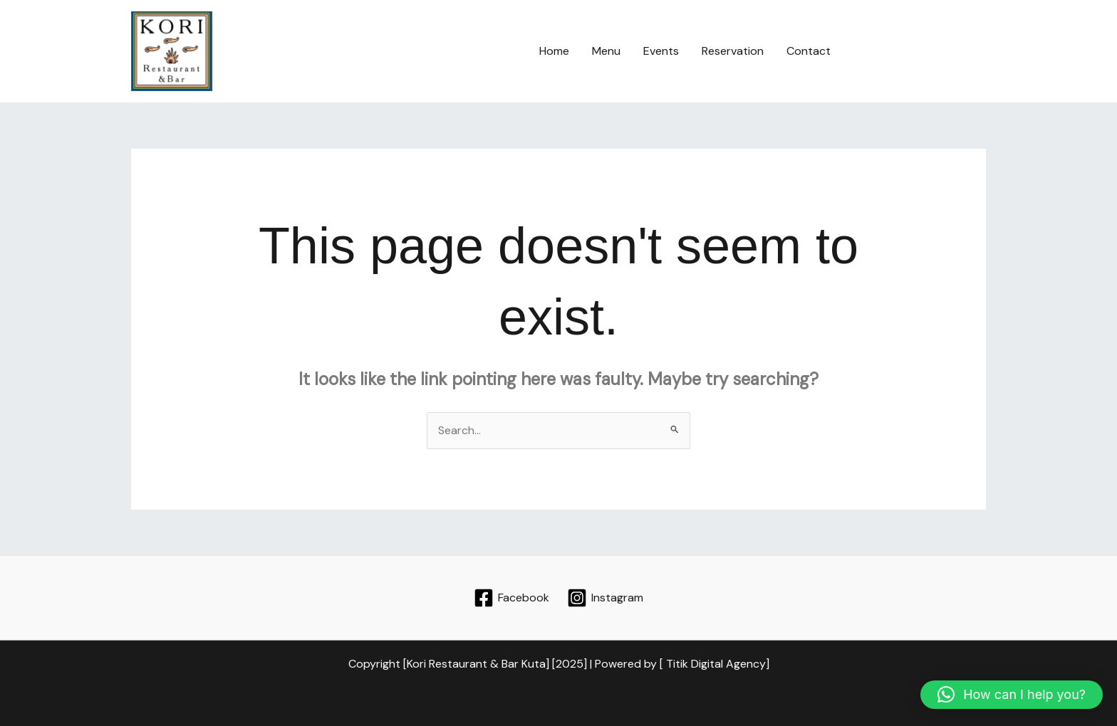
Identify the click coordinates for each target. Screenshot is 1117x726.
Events (661, 50)
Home (554, 50)
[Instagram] (605, 598)
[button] (921, 51)
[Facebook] (511, 598)
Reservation (733, 50)
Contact (808, 50)
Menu (606, 50)
